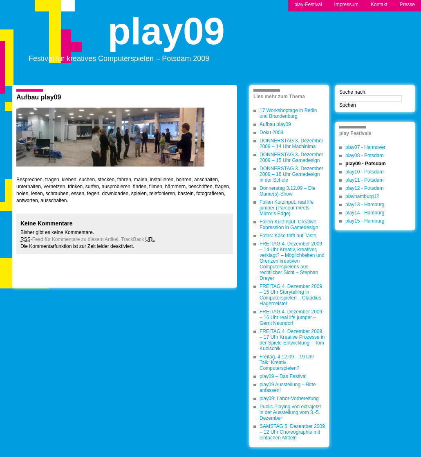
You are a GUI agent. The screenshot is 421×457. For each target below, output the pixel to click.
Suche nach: (353, 92)
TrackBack (138, 239)
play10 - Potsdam (364, 172)
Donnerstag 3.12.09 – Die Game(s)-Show (288, 191)
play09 (166, 38)
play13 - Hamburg (364, 204)
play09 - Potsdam (365, 164)
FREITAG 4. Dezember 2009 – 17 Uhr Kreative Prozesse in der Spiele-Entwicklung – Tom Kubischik (292, 340)
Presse (407, 4)
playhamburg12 (362, 196)
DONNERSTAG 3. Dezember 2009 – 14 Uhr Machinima (291, 143)
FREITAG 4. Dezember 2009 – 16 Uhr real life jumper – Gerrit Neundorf (291, 317)
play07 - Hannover (365, 147)
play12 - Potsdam (364, 188)
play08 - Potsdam (364, 155)
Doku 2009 (271, 132)
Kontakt (379, 4)
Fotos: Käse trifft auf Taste (288, 236)
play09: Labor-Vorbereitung (289, 398)
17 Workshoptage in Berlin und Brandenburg (288, 113)
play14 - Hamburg (364, 213)
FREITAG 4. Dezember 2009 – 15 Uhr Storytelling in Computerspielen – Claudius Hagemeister (291, 295)
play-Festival (308, 4)
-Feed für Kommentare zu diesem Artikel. (70, 239)
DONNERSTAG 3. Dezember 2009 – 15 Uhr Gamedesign (291, 157)
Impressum (346, 4)
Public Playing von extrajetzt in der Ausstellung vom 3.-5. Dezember (290, 412)
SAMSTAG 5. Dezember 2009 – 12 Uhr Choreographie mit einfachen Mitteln (292, 432)
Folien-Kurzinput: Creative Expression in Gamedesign (289, 224)
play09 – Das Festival (283, 376)
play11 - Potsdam (364, 180)
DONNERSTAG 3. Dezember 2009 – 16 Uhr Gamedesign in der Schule (291, 174)
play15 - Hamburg (364, 221)
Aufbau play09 (38, 97)
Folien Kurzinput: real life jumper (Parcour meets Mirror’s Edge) (287, 207)
